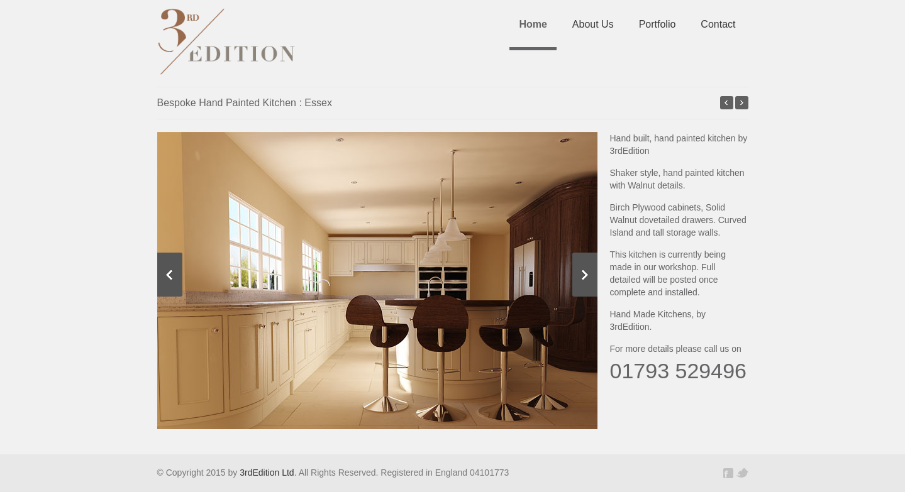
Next (584, 275)
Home (533, 24)
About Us (593, 24)
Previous (169, 275)
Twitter (742, 473)
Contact (718, 24)
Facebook (729, 473)
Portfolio (657, 24)
